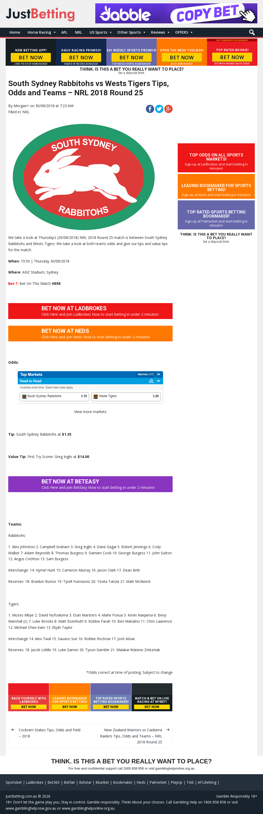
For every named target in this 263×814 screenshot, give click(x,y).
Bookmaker (123, 782)
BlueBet (102, 782)
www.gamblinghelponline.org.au (88, 808)
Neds (141, 782)
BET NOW (31, 57)
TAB (190, 782)
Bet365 (54, 782)
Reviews (158, 32)
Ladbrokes (34, 782)
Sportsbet (14, 782)
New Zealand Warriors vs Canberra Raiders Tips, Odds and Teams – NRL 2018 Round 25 (131, 736)
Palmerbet (158, 782)
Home (15, 32)
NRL (78, 32)
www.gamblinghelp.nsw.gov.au (31, 808)
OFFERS (181, 32)
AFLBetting (207, 782)
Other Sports (129, 32)
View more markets (90, 411)
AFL (64, 32)
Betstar (85, 782)
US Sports (98, 32)
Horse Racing (39, 32)
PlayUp (176, 782)
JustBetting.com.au (21, 796)
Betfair (69, 782)
